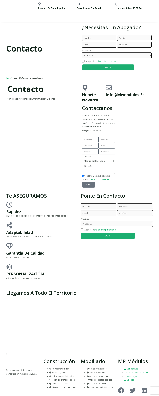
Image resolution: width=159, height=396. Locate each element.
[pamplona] (133, 114)
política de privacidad (106, 61)
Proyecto (86, 156)
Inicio (8, 78)
